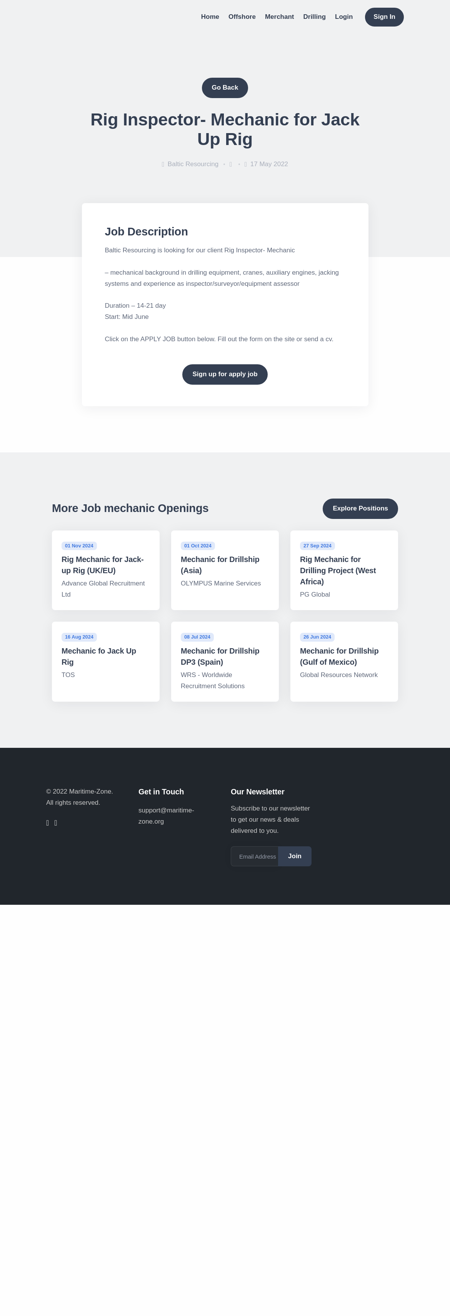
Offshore (242, 16)
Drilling (314, 16)
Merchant (279, 16)
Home (210, 16)
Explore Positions (360, 508)
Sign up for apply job (224, 374)
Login (344, 16)
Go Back (225, 87)
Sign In (384, 16)
